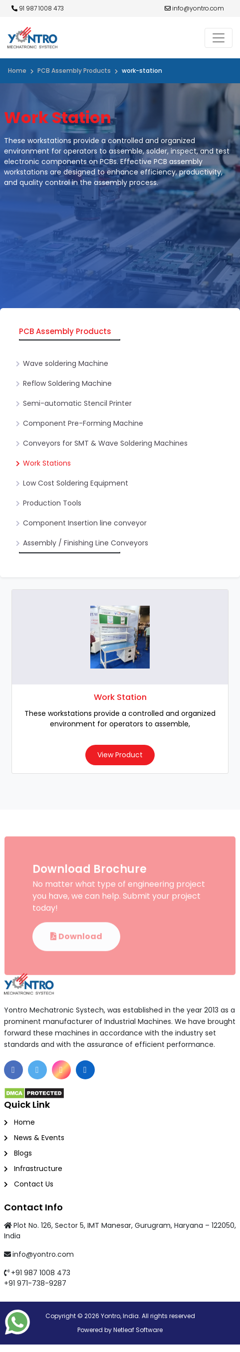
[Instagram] (61, 1069)
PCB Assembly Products (74, 70)
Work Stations (47, 463)
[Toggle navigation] (219, 38)
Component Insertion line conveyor (85, 523)
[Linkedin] (85, 1069)
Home (17, 70)
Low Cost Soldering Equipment (75, 483)
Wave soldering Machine (65, 363)
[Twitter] (37, 1069)
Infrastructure (38, 1169)
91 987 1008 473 (37, 8)
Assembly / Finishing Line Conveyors (85, 543)
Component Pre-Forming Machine (83, 423)
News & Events (39, 1138)
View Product (120, 755)
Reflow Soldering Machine (67, 383)
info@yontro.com (194, 8)
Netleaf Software (138, 1330)
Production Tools (52, 503)
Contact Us (33, 1184)
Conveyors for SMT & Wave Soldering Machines (105, 443)
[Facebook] (13, 1069)
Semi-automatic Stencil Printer (77, 403)
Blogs (23, 1153)
